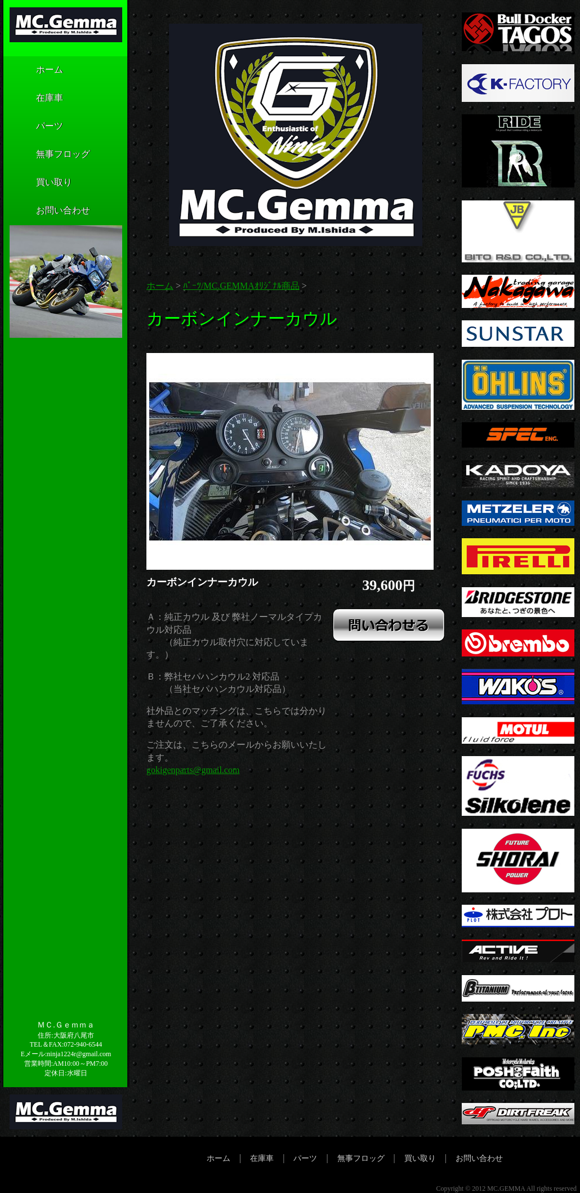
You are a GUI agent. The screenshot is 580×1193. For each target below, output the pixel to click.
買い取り (37, 183)
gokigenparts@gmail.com (192, 770)
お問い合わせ (46, 211)
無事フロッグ (46, 155)
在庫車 (32, 98)
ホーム (32, 70)
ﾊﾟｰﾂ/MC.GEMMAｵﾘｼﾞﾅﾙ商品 (241, 286)
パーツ (32, 127)
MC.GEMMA (506, 1188)
